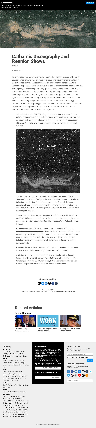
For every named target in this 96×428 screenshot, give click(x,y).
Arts (4, 351)
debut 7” (65, 196)
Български (9, 403)
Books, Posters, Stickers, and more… (15, 392)
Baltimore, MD (56, 258)
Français (6, 398)
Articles (5, 349)
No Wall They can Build (20, 385)
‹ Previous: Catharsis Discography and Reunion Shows (34, 291)
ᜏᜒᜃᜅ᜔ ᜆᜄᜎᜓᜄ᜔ (19, 416)
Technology (6, 356)
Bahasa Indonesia (23, 403)
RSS (9, 349)
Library (8, 5)
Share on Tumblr (56, 283)
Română (9, 410)
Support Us (90, 3)
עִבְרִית (10, 412)
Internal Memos (18, 70)
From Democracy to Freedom (12, 372)
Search (30, 5)
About (42, 5)
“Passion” (33, 199)
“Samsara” (20, 199)
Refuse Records (71, 221)
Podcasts (19, 5)
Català (16, 414)
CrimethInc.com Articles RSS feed (86, 375)
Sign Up (90, 360)
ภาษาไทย (15, 412)
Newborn (74, 199)
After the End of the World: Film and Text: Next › (63, 291)
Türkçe (22, 405)
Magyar (10, 405)
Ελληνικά (17, 401)
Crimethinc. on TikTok (72, 375)
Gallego (24, 414)
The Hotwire (7, 387)
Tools (13, 5)
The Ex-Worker (7, 385)
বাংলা (19, 410)
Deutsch (22, 396)
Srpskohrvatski (21, 407)
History (10, 354)
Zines (5, 360)
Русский (6, 401)
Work (16, 374)
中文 (14, 403)
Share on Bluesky (42, 283)
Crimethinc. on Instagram (75, 371)
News (21, 354)
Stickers (22, 360)
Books (3, 5)
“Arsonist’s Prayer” (24, 205)
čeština (5, 405)
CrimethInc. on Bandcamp (90, 371)
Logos (15, 363)
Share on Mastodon (46, 283)
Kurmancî (6, 416)
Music (10, 363)
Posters (16, 360)
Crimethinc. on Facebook (72, 371)
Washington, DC (46, 261)
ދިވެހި (20, 414)
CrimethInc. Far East (38, 221)
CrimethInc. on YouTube (79, 375)
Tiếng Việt (10, 414)
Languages (36, 5)
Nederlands (12, 407)
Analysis (16, 351)
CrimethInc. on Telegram (68, 375)
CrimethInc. (7, 2)
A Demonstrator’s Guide (19, 356)
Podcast (5, 383)
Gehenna (63, 199)
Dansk (5, 412)
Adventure (9, 351)
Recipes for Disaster (17, 376)
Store (24, 5)
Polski (11, 401)
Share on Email (39, 283)
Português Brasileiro (15, 398)
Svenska (24, 410)
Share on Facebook (52, 283)
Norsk (12, 416)
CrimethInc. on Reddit (83, 375)
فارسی (5, 407)
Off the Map (14, 381)
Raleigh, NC (32, 258)
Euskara (16, 405)
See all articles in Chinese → (10, 7)
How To (15, 354)
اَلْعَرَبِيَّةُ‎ (15, 410)
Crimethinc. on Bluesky (79, 371)
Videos (5, 363)
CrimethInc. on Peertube (75, 375)
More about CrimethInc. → (51, 368)
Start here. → (55, 377)
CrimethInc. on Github (83, 371)
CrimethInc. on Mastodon (68, 371)
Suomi (23, 401)
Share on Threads (49, 283)
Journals (10, 360)
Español (11, 396)
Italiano (16, 396)
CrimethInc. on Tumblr (86, 371)
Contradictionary (8, 374)
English (5, 396)
